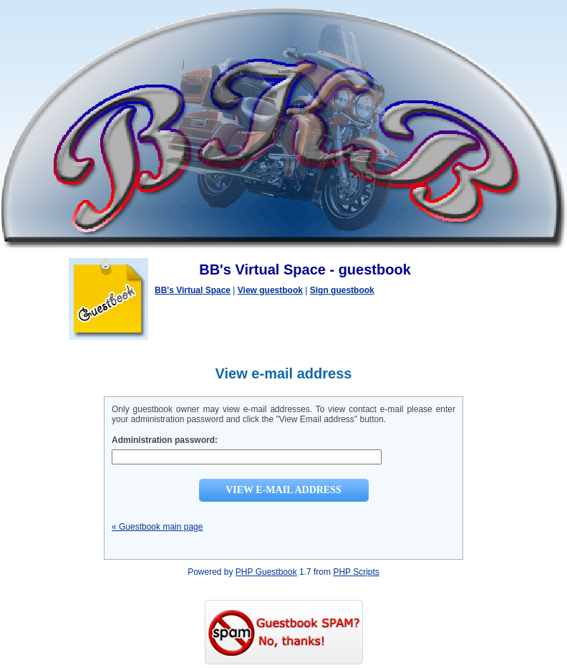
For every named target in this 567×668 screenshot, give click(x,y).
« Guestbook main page (157, 527)
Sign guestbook (342, 290)
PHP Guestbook (266, 572)
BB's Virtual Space (193, 290)
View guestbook (270, 290)
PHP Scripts (356, 572)
